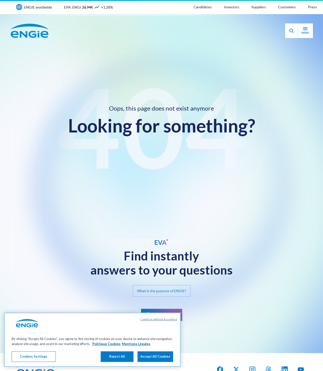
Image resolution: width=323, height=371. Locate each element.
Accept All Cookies (155, 356)
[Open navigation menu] (305, 31)
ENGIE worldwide (38, 7)
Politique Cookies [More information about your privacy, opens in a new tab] (106, 344)
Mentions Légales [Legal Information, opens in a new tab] (136, 344)
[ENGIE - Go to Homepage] (29, 31)
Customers (287, 7)
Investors (231, 7)
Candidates (203, 7)
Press (312, 7)
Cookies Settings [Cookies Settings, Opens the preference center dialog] (33, 356)
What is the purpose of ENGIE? (161, 291)
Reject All (117, 356)
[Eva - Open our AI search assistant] (291, 31)
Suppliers (258, 7)
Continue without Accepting (158, 319)
